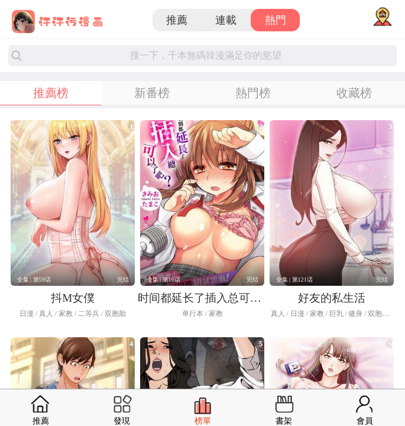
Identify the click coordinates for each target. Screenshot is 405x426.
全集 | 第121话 (294, 279)
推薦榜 (51, 92)
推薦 (176, 20)
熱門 (275, 20)
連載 (225, 20)
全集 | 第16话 (163, 279)
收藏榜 (354, 92)
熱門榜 (253, 92)
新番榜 (152, 92)
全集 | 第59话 (34, 279)
